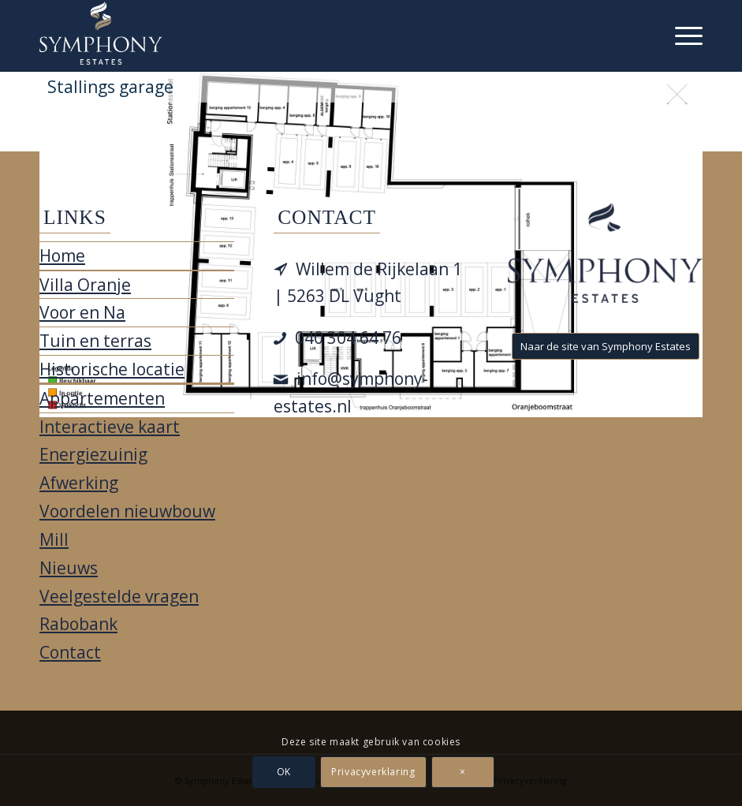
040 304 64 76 (348, 338)
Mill (54, 539)
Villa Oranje (85, 285)
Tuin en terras (95, 341)
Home (62, 255)
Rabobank (78, 624)
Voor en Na (82, 312)
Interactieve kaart (109, 427)
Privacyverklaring (373, 771)
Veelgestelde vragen (119, 596)
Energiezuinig (93, 454)
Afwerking (78, 483)
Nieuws (68, 568)
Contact (70, 652)
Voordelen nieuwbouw (127, 511)
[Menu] (681, 35)
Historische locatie (112, 369)
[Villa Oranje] (100, 33)
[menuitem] (681, 35)
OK (284, 771)
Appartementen (102, 398)
